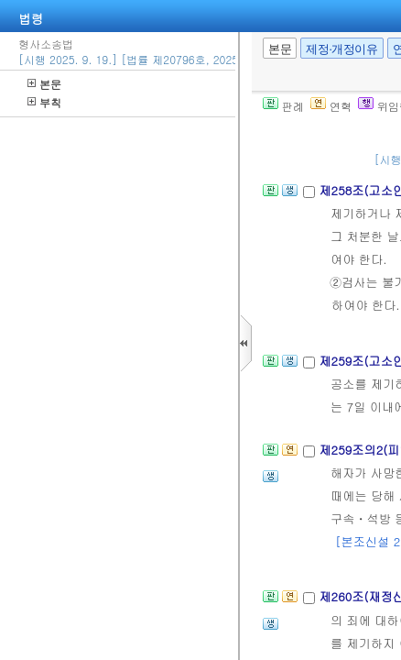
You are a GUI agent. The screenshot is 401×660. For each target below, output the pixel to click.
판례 (283, 106)
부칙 (44, 102)
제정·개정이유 (341, 49)
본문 (44, 84)
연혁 (331, 106)
